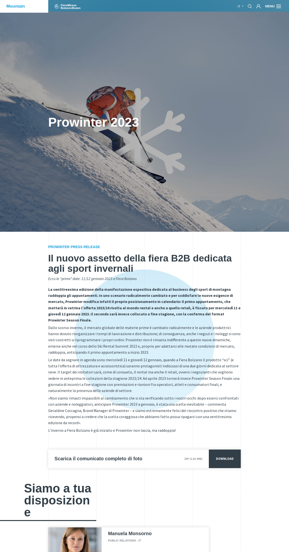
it (239, 6)
